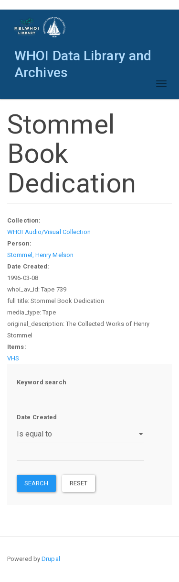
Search (36, 483)
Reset (79, 483)
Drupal (51, 558)
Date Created (37, 417)
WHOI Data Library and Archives (82, 58)
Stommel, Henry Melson (40, 254)
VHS (13, 358)
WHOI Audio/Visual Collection (49, 231)
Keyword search (41, 382)
